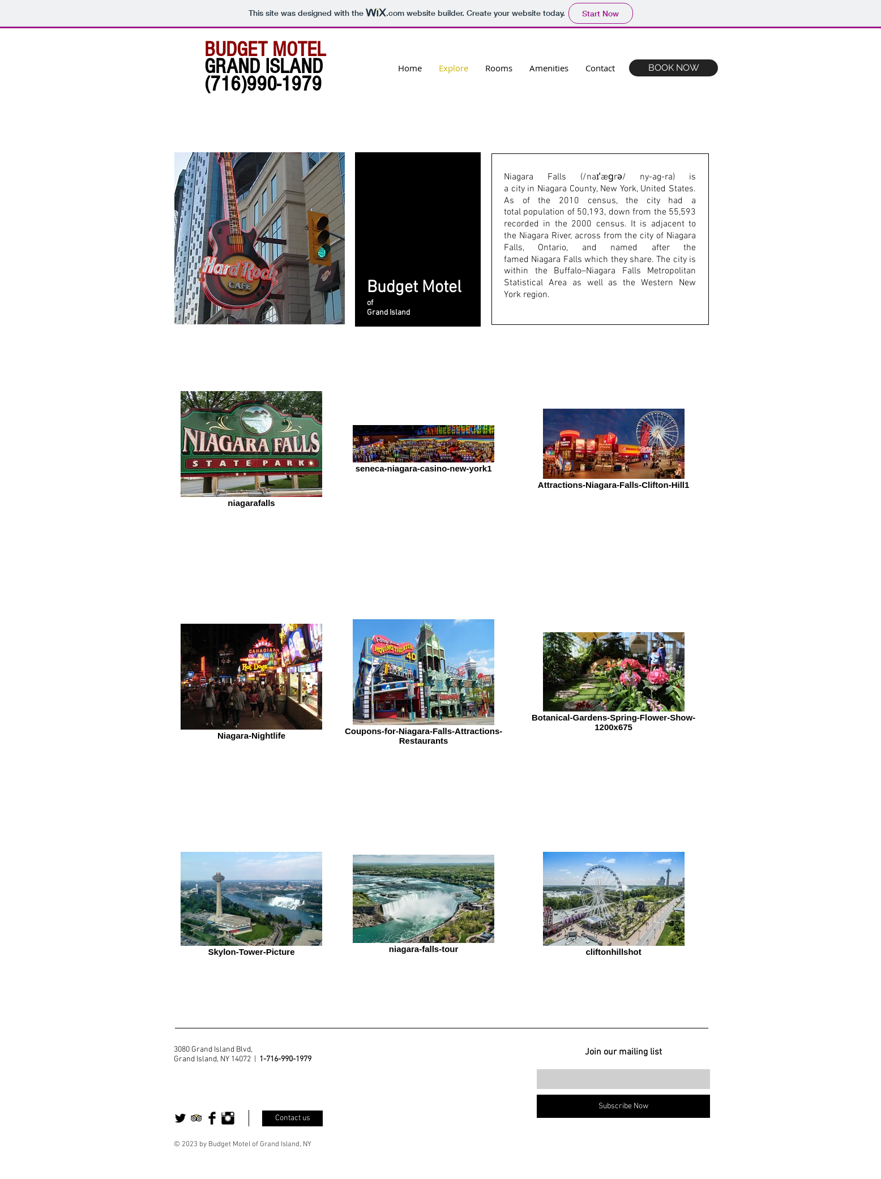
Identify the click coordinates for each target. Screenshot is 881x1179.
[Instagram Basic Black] (227, 1118)
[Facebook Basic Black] (212, 1118)
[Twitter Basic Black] (180, 1118)
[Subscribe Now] (623, 1106)
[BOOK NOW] (673, 67)
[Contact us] (292, 1118)
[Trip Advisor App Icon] (196, 1118)
